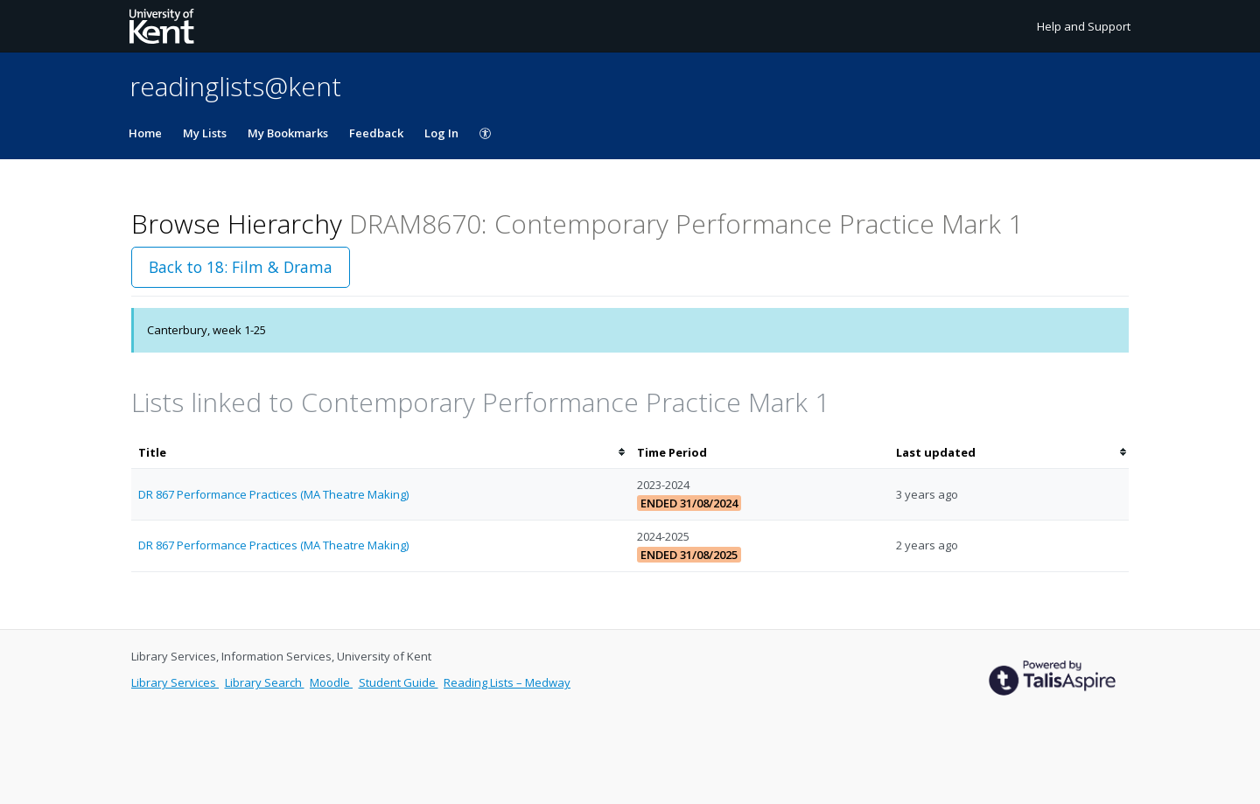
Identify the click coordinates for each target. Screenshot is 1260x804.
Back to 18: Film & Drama (240, 266)
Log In (441, 133)
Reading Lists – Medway (507, 682)
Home (145, 133)
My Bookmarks (288, 133)
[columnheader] (380, 453)
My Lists (205, 133)
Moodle (331, 682)
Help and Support (1083, 26)
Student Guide (398, 682)
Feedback (376, 133)
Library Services (175, 682)
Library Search (264, 682)
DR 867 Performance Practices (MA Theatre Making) (273, 494)
